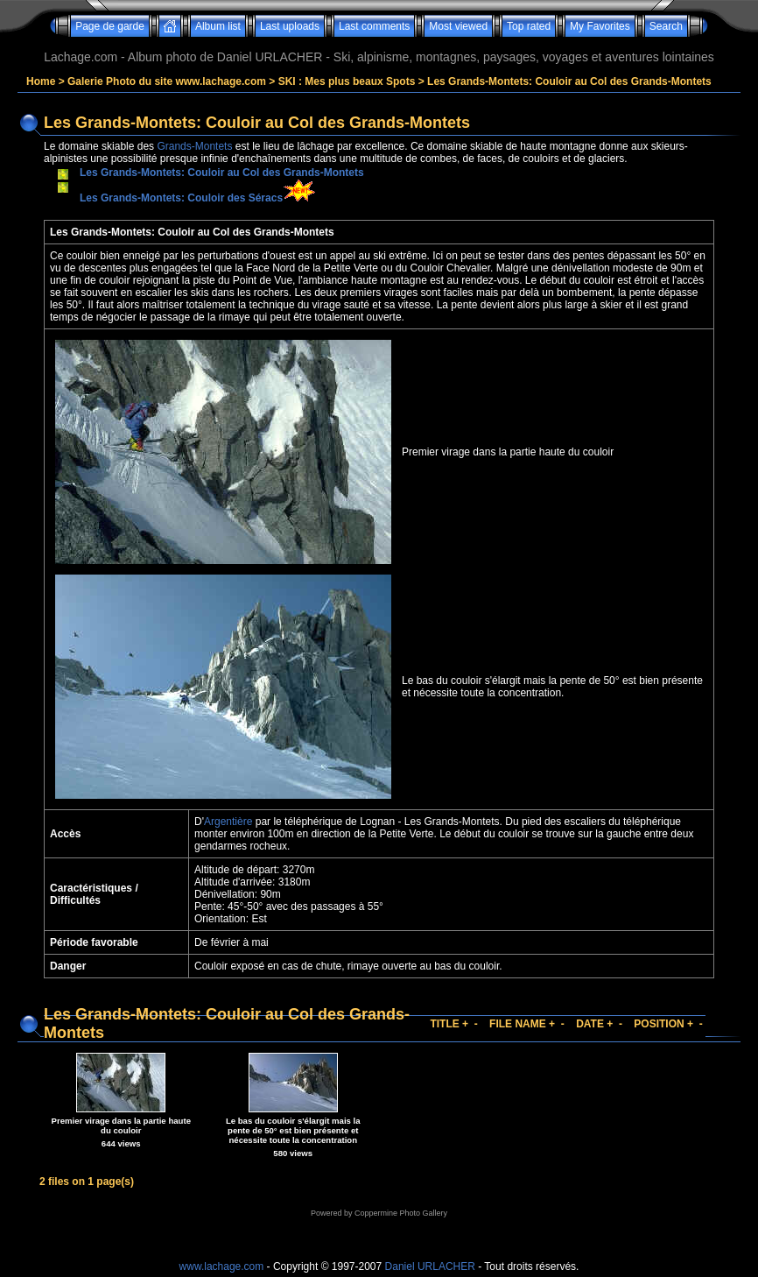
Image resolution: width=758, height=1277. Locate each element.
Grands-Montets (194, 146)
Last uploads (289, 26)
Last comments (374, 26)
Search (666, 26)
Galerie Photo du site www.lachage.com (166, 81)
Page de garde (109, 26)
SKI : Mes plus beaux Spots (347, 81)
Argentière (228, 821)
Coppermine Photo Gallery (400, 1213)
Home (40, 81)
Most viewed (458, 26)
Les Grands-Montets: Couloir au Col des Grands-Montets (569, 81)
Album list (218, 26)
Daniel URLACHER (430, 1266)
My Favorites (600, 26)
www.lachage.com (221, 1266)
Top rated (529, 26)
